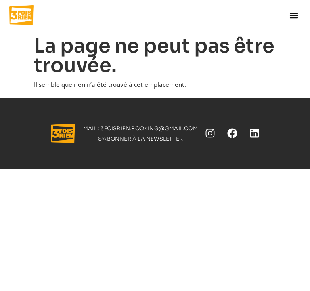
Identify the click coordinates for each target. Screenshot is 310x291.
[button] (294, 15)
